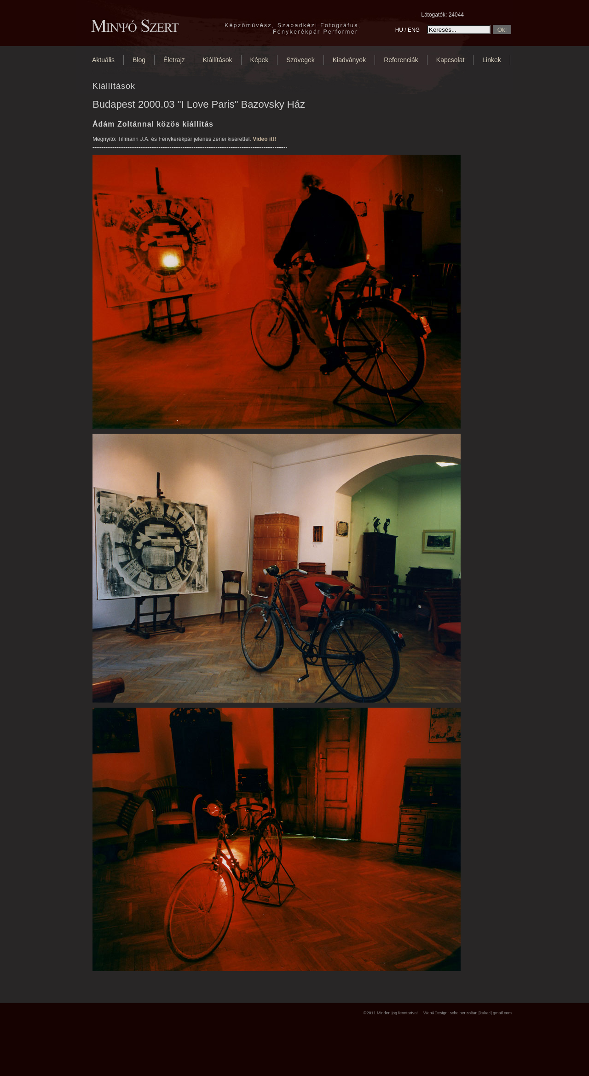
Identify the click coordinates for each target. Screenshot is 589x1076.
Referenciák (401, 60)
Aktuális (103, 60)
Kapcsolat (450, 60)
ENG (414, 30)
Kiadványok (349, 60)
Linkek (491, 60)
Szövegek (300, 60)
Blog (139, 60)
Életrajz (174, 60)
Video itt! (264, 139)
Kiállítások (217, 60)
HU (399, 30)
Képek (259, 60)
